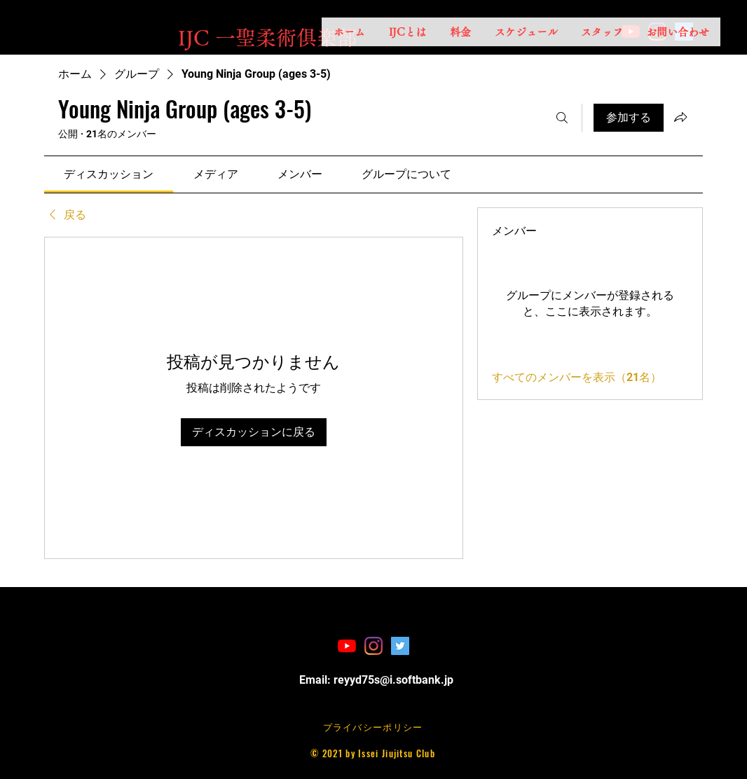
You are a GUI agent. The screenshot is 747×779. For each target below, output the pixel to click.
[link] (108, 174)
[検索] (562, 118)
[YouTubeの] (347, 646)
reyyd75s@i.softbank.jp (393, 680)
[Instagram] (373, 646)
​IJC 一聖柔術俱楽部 (267, 37)
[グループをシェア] (680, 117)
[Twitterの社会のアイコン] (400, 646)
